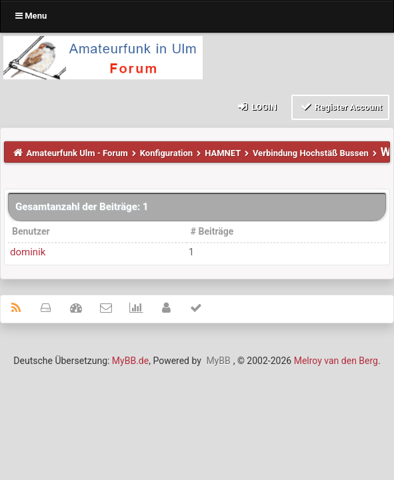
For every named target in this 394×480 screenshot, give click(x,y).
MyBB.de (130, 360)
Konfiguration (166, 153)
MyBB (218, 360)
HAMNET (223, 153)
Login (256, 106)
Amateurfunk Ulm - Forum (77, 153)
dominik (27, 252)
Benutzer (31, 231)
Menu (31, 16)
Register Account (340, 106)
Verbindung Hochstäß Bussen (311, 153)
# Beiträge (212, 231)
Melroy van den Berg (336, 360)
